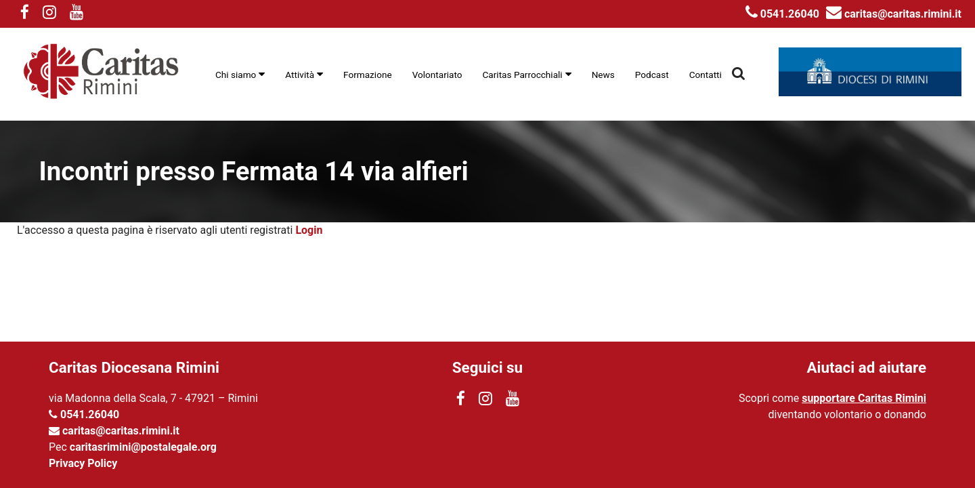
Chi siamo (235, 74)
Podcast (652, 74)
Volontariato (437, 74)
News (603, 74)
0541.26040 (782, 13)
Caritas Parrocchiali (523, 74)
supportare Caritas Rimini (864, 398)
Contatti (705, 74)
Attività (299, 74)
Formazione (367, 74)
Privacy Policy (83, 463)
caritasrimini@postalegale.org (143, 447)
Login (308, 230)
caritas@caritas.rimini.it (893, 13)
